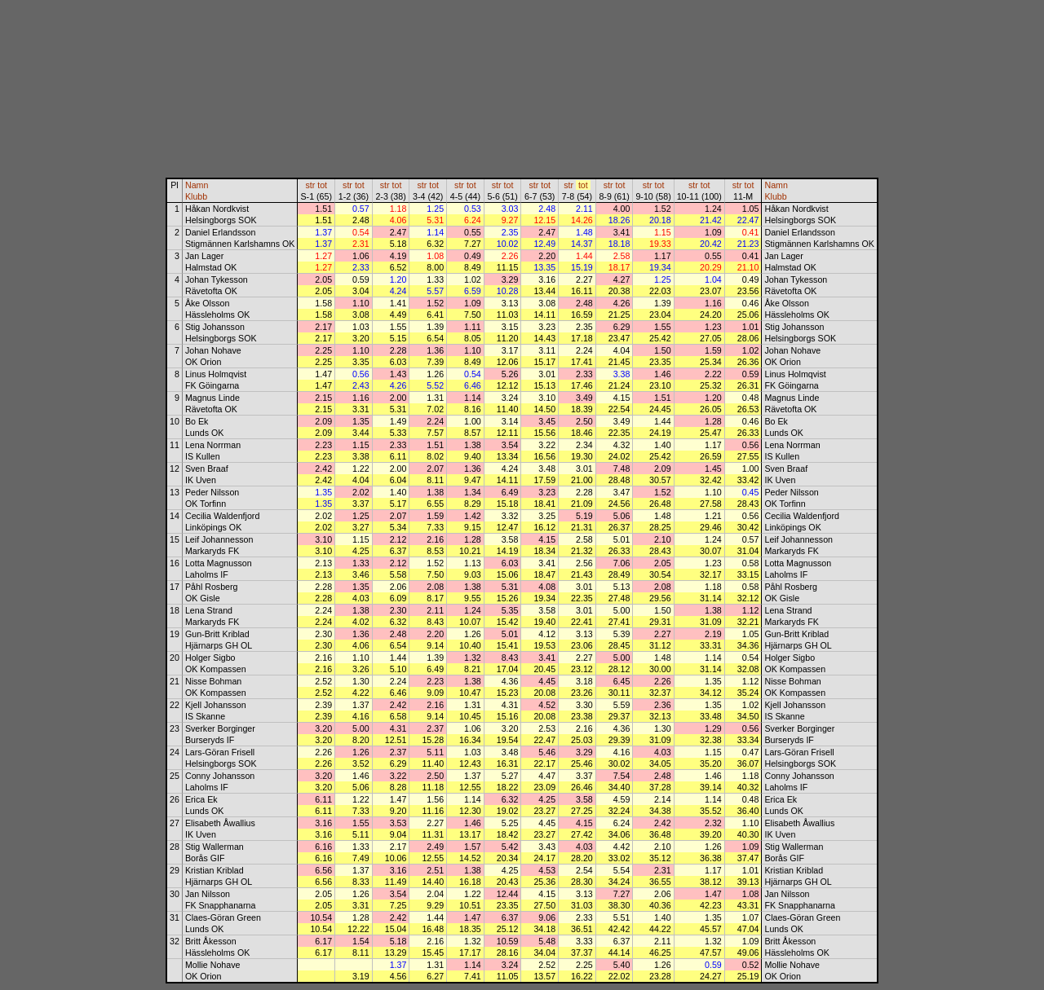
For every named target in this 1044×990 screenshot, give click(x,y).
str (310, 185)
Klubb (196, 196)
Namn (196, 185)
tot (322, 185)
